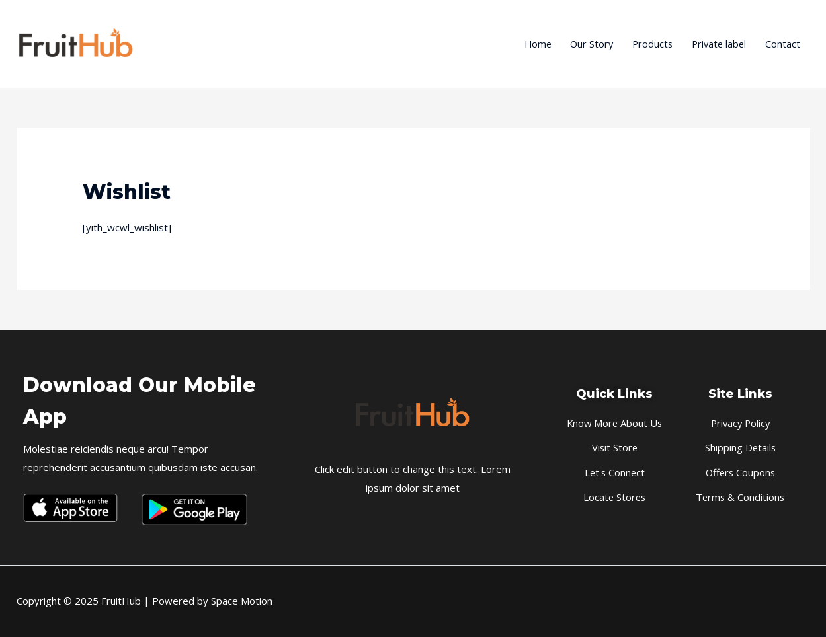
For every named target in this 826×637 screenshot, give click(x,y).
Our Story (585, 44)
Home (529, 44)
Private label (716, 44)
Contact (782, 44)
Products (648, 44)
